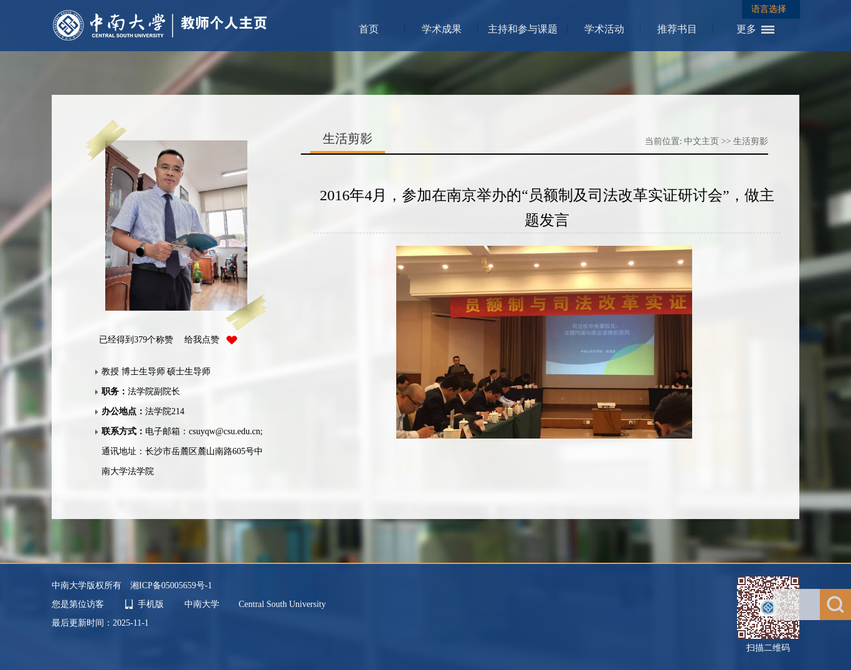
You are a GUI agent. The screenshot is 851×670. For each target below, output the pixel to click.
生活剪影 (750, 141)
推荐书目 (677, 29)
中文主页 (701, 141)
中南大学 (203, 604)
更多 (746, 29)
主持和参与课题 (523, 29)
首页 (369, 29)
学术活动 (604, 29)
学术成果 (442, 29)
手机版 (151, 604)
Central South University (282, 604)
